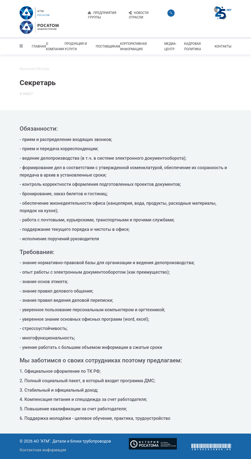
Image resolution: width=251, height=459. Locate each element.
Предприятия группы (102, 15)
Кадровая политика (192, 45)
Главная (39, 45)
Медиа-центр (170, 45)
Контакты (222, 45)
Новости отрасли (138, 15)
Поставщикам (108, 45)
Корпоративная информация (133, 45)
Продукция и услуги (75, 45)
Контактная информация (43, 449)
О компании (55, 45)
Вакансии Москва (34, 68)
